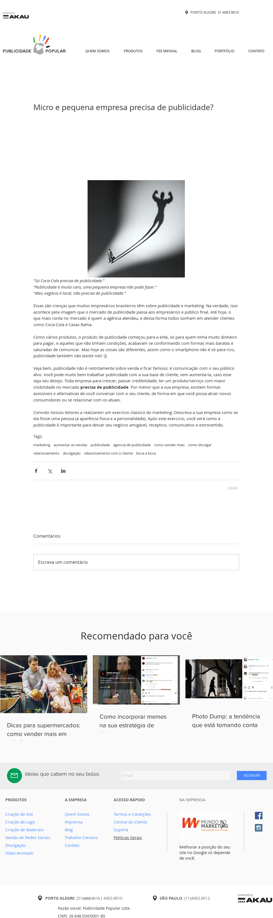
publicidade (100, 445)
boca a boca (146, 453)
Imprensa (74, 822)
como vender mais (169, 445)
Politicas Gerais (128, 837)
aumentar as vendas (70, 445)
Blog (69, 829)
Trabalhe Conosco (81, 837)
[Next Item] (222, 825)
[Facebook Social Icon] (258, 815)
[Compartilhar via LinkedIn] (63, 470)
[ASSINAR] (252, 775)
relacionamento (46, 453)
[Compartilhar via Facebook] (36, 470)
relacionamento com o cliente (108, 453)
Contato (72, 845)
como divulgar (200, 445)
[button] (133, 51)
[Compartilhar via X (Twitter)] (49, 470)
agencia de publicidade (132, 445)
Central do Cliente (130, 822)
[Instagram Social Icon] (258, 828)
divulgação (72, 453)
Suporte (121, 829)
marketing (41, 445)
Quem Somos (77, 814)
